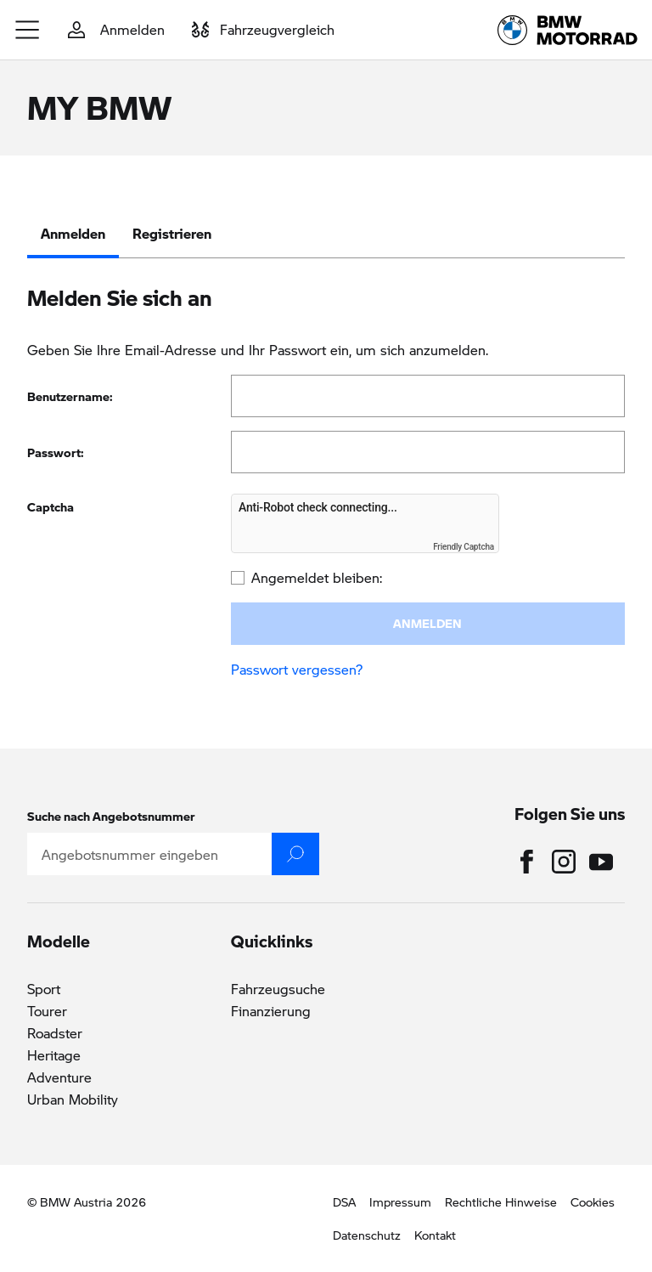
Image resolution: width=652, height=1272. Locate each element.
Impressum (400, 1201)
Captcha (50, 506)
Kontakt (435, 1234)
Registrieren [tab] (171, 233)
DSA (344, 1201)
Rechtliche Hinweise (501, 1201)
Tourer (47, 1010)
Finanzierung (271, 1010)
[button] (28, 29)
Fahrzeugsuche (278, 988)
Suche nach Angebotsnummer (111, 815)
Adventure (59, 1077)
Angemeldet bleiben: (316, 577)
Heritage (54, 1055)
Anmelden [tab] (73, 233)
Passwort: (55, 452)
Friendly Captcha (463, 546)
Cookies (592, 1201)
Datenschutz (367, 1234)
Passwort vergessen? (297, 669)
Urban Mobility (72, 1099)
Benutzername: (70, 396)
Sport (43, 988)
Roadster (54, 1033)
